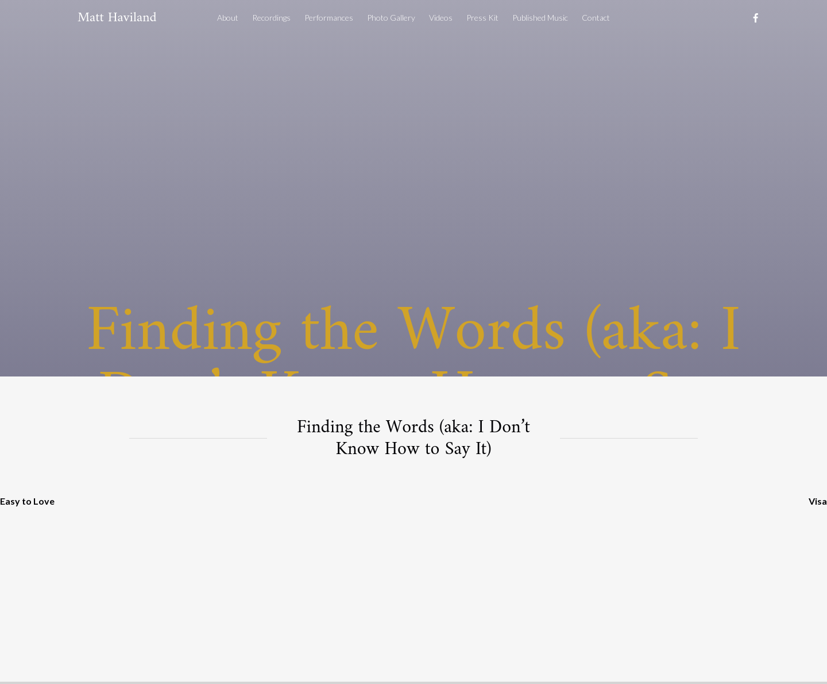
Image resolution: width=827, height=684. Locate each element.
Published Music (540, 17)
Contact (596, 17)
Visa (818, 500)
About (227, 17)
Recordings (271, 17)
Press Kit (482, 17)
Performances (328, 17)
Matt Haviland (117, 18)
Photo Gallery (391, 17)
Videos (441, 17)
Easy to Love (27, 500)
